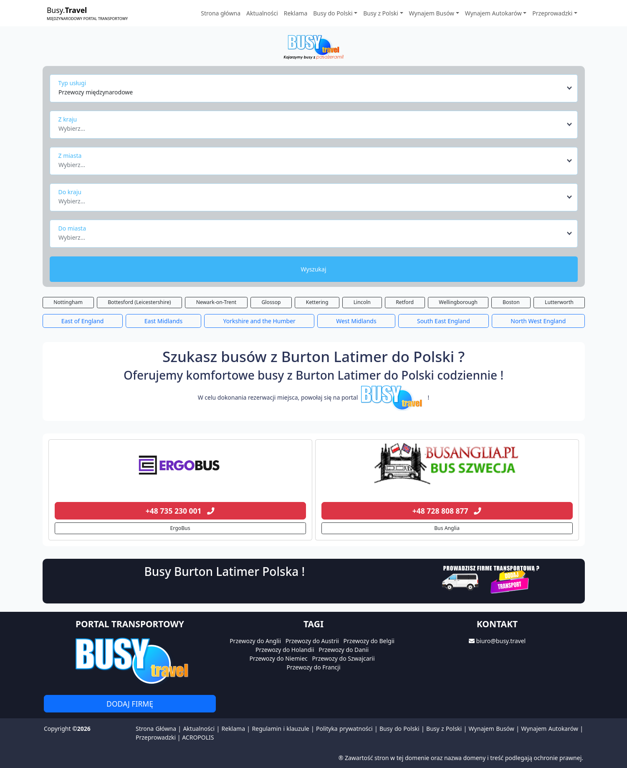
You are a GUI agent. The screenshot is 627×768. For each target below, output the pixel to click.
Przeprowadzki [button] (552, 13)
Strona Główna (156, 729)
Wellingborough (458, 302)
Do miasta (72, 228)
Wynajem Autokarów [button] (493, 13)
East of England (82, 321)
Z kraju (67, 119)
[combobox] (315, 88)
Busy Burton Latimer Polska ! (224, 571)
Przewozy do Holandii (284, 650)
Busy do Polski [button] (332, 13)
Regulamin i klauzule (280, 729)
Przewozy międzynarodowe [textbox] (95, 92)
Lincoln (362, 302)
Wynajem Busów (491, 729)
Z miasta (70, 156)
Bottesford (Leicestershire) (139, 302)
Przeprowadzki (156, 737)
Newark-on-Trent (216, 302)
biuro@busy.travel (501, 641)
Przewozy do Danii (344, 650)
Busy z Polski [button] (380, 13)
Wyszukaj (313, 269)
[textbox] (311, 126)
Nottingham (68, 302)
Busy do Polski (399, 729)
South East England (443, 321)
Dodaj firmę (129, 704)
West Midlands (356, 321)
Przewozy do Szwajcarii (343, 658)
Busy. (87, 13)
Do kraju (69, 192)
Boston (511, 302)
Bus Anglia (447, 528)
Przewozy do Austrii (312, 641)
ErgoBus (180, 528)
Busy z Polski (444, 729)
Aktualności (262, 13)
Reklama (296, 13)
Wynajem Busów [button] (432, 13)
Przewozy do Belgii (369, 641)
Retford (405, 302)
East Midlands (163, 321)
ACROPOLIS (198, 737)
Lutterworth (559, 302)
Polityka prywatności (344, 729)
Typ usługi (72, 83)
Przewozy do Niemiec (278, 658)
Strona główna (220, 13)
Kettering (317, 302)
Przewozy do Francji (313, 667)
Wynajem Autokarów (549, 729)
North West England (538, 321)
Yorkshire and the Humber (259, 321)
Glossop (271, 302)
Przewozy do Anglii (255, 641)
